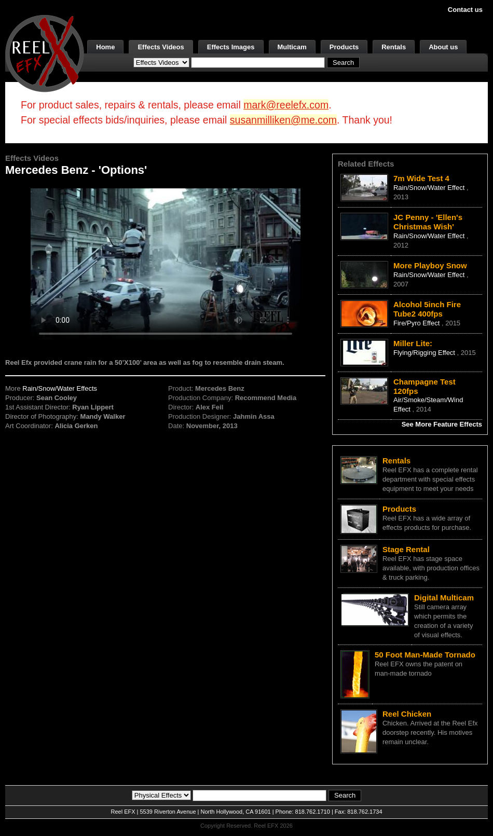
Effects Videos (161, 47)
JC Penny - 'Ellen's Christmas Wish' (427, 222)
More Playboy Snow (430, 265)
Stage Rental (406, 549)
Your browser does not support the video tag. (165, 264)
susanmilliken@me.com (283, 120)
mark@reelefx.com (285, 105)
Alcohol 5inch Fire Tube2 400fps (427, 309)
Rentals (393, 47)
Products (344, 47)
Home (105, 47)
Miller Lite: (412, 343)
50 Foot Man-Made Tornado (425, 654)
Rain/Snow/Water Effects (59, 388)
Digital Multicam (444, 597)
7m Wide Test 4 (421, 178)
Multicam (292, 47)
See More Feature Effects (442, 424)
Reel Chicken (406, 713)
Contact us (465, 9)
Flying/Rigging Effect (425, 353)
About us (443, 47)
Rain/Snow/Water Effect (430, 187)
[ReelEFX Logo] (44, 53)
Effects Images (231, 47)
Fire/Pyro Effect (417, 323)
